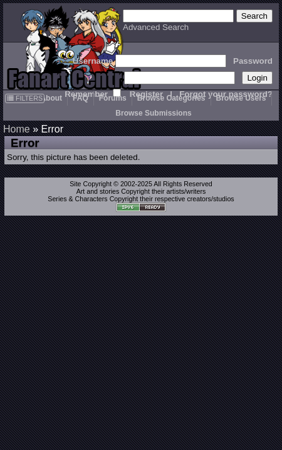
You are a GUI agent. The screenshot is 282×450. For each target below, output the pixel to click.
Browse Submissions (153, 113)
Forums (113, 98)
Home (16, 129)
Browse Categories (171, 98)
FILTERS (25, 98)
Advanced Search (156, 27)
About (51, 98)
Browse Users (241, 98)
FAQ (80, 98)
